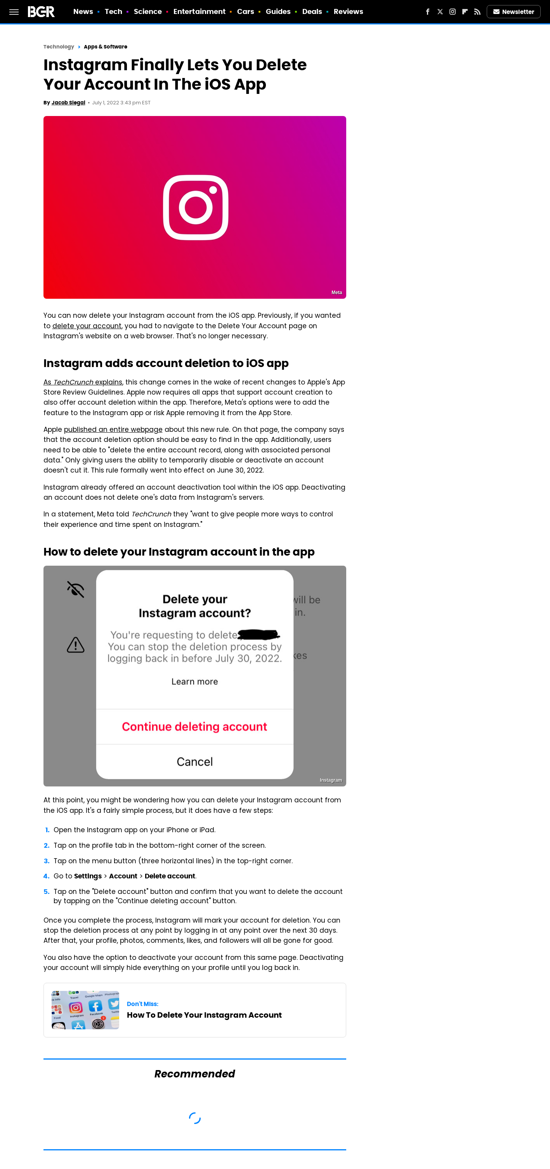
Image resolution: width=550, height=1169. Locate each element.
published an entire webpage (113, 430)
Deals (312, 11)
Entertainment (200, 11)
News (83, 11)
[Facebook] (428, 12)
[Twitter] (440, 12)
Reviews (349, 11)
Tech (113, 11)
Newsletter (513, 12)
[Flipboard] (465, 12)
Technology (59, 46)
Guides (278, 11)
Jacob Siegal (68, 102)
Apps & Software (106, 46)
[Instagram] (452, 12)
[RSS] (477, 12)
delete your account (86, 326)
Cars (245, 11)
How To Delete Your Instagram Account (204, 1015)
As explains (82, 383)
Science (148, 11)
